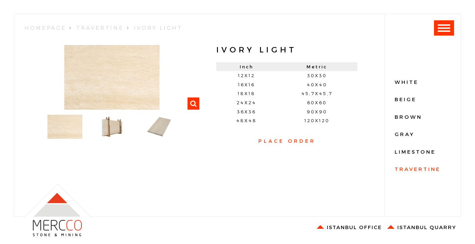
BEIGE (405, 99)
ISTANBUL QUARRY (421, 227)
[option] (111, 77)
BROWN (408, 117)
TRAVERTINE (417, 169)
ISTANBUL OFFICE (349, 227)
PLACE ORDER (287, 141)
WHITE (406, 82)
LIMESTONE (415, 152)
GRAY (405, 134)
